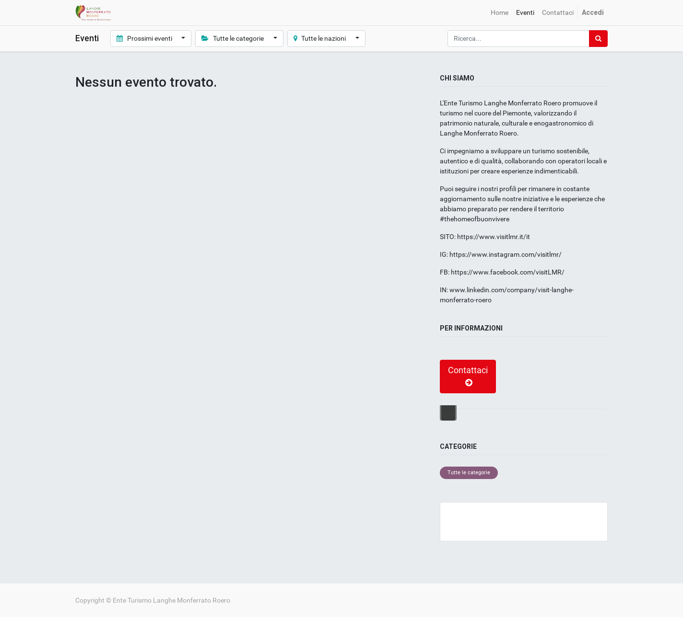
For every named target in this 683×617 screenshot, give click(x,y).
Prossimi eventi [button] (145, 38)
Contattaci (468, 377)
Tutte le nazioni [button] (321, 38)
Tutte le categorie (468, 472)
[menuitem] (499, 13)
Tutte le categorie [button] (233, 38)
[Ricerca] (598, 38)
